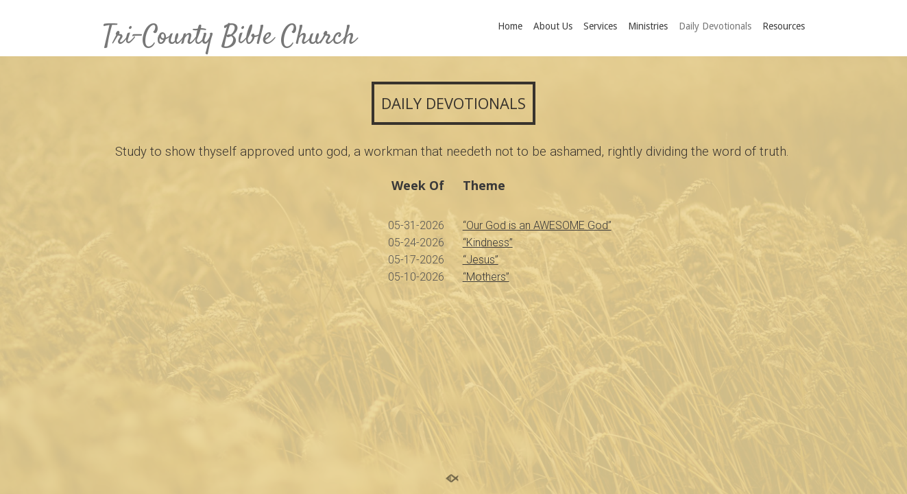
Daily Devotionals (715, 26)
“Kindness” (488, 242)
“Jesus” (480, 259)
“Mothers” (486, 276)
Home (510, 26)
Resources (783, 26)
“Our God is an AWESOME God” (537, 225)
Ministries (648, 26)
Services (600, 26)
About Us (552, 26)
